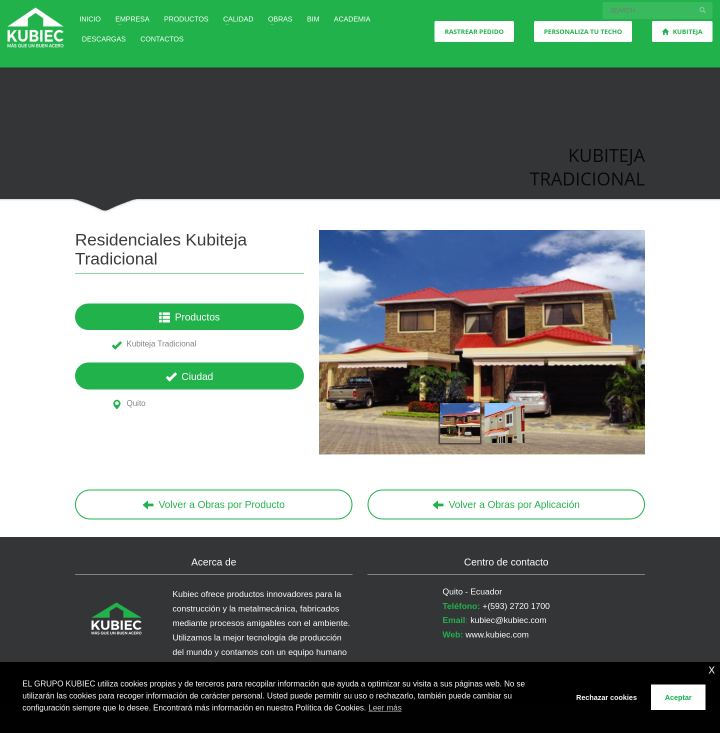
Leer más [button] (385, 708)
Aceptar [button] (678, 698)
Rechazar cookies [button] (606, 698)
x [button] (711, 669)
